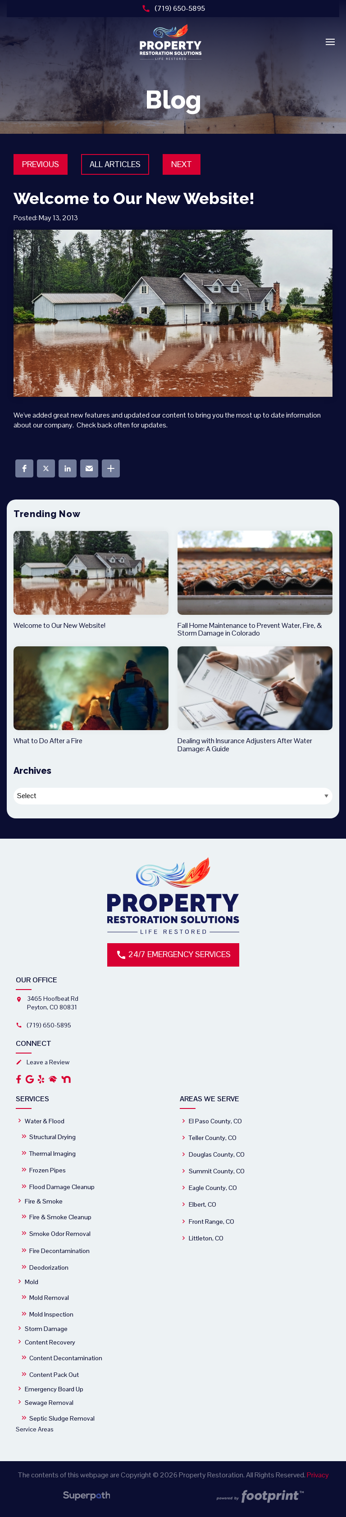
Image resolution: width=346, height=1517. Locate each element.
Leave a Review (42, 1062)
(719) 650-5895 (173, 8)
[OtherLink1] (52, 1079)
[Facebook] (18, 1079)
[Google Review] (29, 1079)
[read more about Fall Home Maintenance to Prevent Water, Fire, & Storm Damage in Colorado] (255, 584)
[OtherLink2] (66, 1079)
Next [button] (181, 164)
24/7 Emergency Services (173, 954)
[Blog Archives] (173, 796)
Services (32, 1099)
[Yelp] (41, 1079)
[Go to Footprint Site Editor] (259, 1497)
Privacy (318, 1475)
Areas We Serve (209, 1099)
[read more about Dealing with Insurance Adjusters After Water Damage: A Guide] (255, 699)
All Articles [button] (115, 164)
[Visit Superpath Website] (86, 1497)
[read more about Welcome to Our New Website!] (91, 580)
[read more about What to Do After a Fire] (91, 695)
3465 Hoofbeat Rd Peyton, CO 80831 (52, 1003)
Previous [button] (40, 164)
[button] (24, 468)
